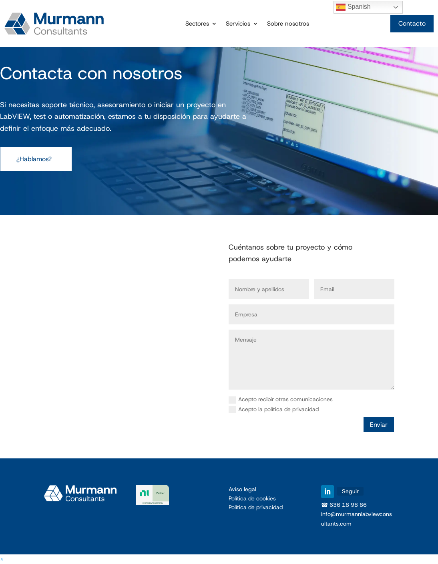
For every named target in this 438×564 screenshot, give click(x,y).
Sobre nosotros (288, 24)
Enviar (379, 424)
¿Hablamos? (34, 159)
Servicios (238, 24)
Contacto (412, 23)
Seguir (350, 491)
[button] (1, 559)
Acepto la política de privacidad (274, 410)
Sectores (197, 24)
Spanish (353, 7)
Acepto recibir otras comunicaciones (281, 400)
